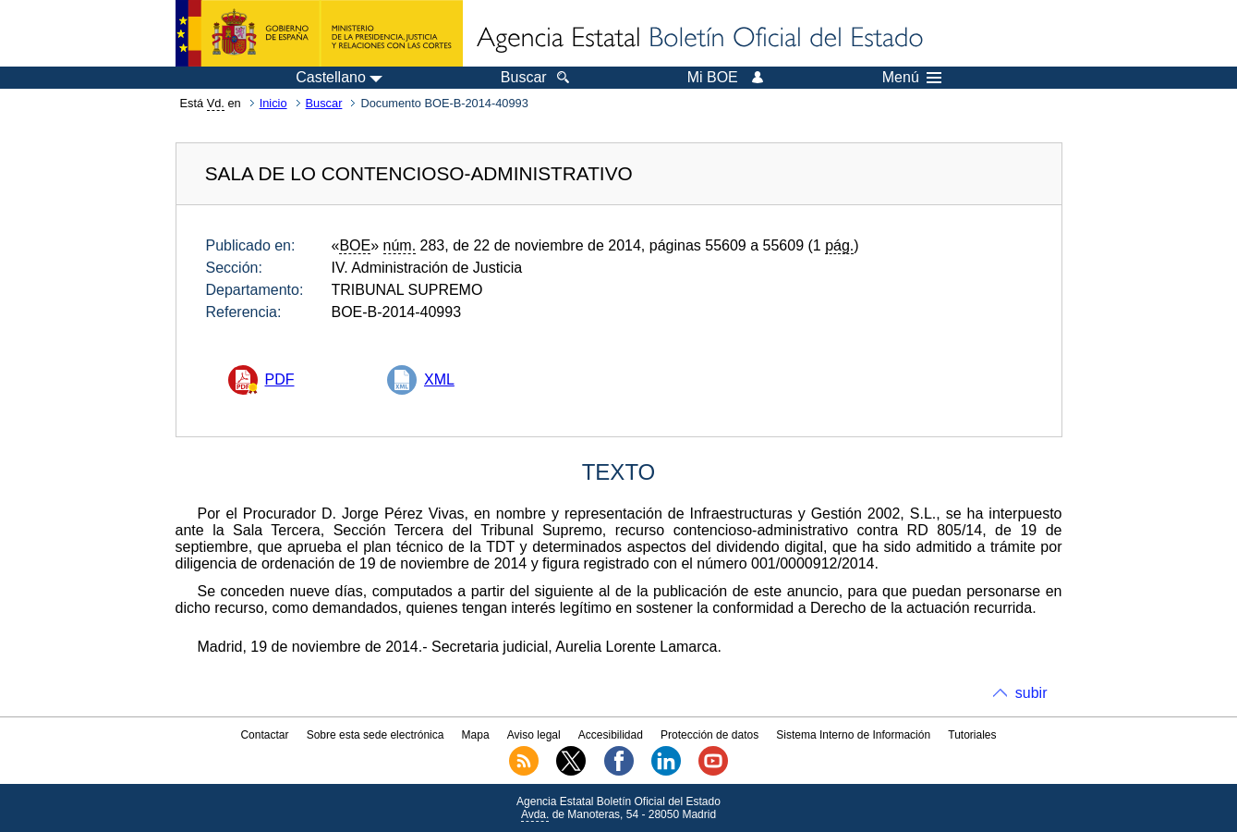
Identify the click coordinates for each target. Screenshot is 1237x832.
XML (439, 379)
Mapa (476, 734)
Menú (911, 77)
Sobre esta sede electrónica (375, 734)
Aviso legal (534, 734)
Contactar (264, 734)
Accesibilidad (610, 734)
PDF (280, 379)
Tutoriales (972, 734)
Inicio (273, 103)
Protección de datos (709, 734)
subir (1031, 693)
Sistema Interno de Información (853, 734)
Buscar (324, 103)
